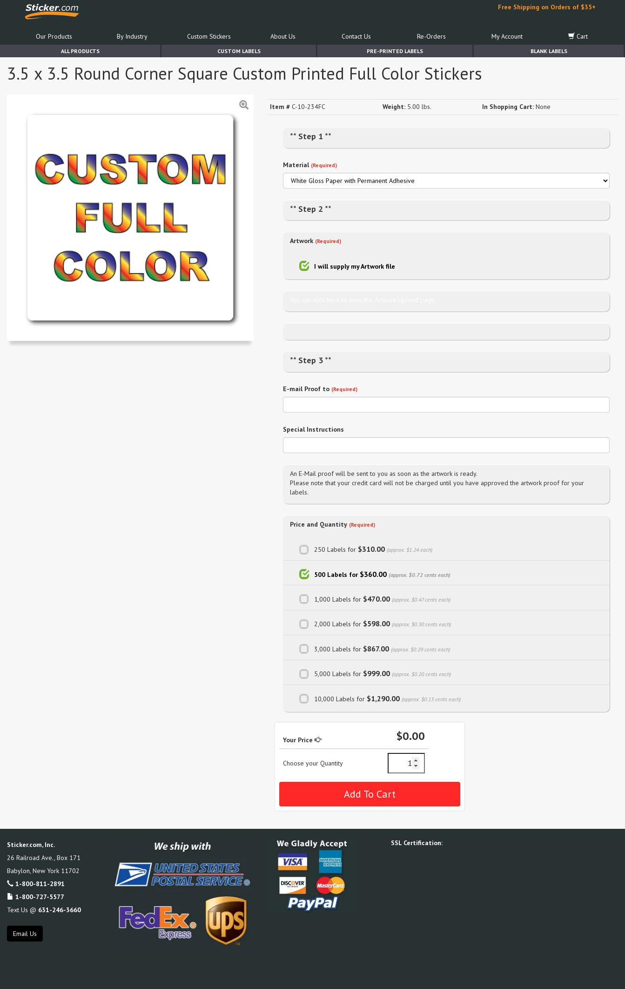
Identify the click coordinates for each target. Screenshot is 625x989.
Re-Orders (431, 36)
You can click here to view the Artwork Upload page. (363, 300)
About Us (283, 36)
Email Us (25, 933)
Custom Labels (239, 50)
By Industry (132, 36)
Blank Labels (549, 50)
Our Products (54, 36)
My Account (507, 36)
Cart (578, 36)
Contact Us (356, 36)
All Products (80, 50)
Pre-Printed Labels (395, 50)
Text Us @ (44, 910)
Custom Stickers (209, 36)
